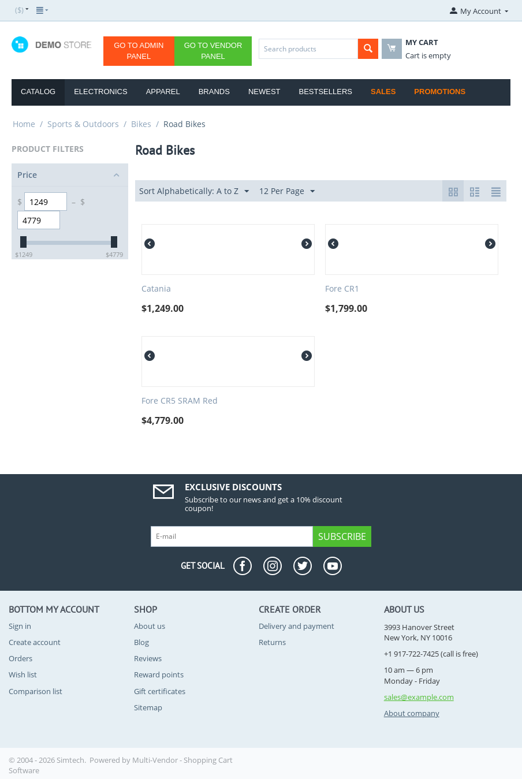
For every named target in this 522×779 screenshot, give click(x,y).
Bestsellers (326, 91)
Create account (35, 642)
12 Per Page (287, 191)
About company (411, 713)
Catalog (38, 91)
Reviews (148, 658)
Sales (383, 91)
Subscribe (342, 536)
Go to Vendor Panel (213, 51)
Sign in (20, 626)
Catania (156, 289)
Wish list (23, 674)
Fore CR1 (342, 289)
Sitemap (148, 707)
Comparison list (35, 691)
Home (24, 123)
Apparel (163, 91)
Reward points (159, 674)
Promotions (439, 91)
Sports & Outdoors (83, 123)
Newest (264, 91)
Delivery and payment (296, 626)
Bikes (141, 123)
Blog (141, 642)
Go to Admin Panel (138, 51)
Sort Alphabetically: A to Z (194, 191)
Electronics (100, 91)
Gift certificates (159, 691)
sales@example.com (419, 697)
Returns (272, 642)
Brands (214, 91)
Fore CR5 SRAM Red (179, 401)
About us (149, 626)
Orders (20, 658)
